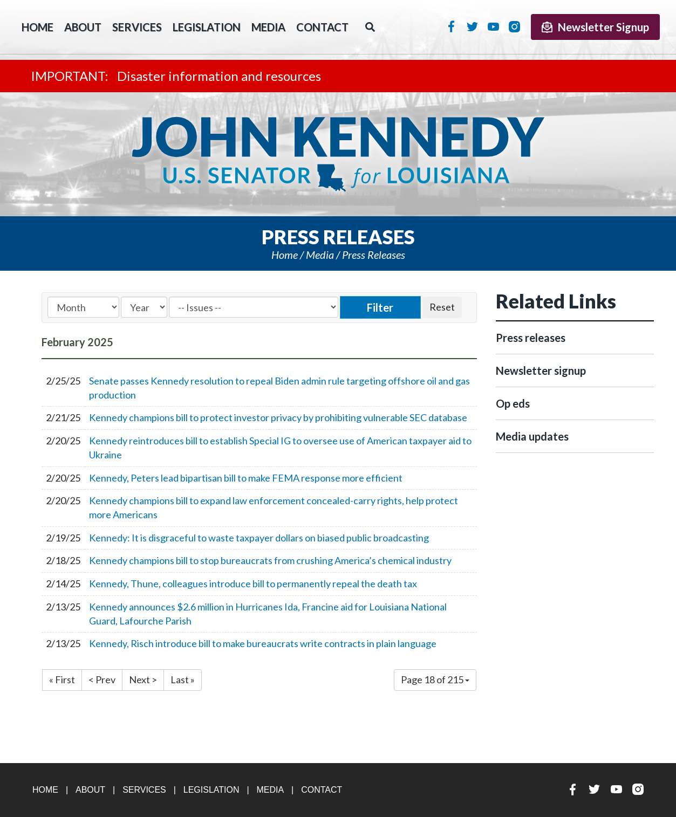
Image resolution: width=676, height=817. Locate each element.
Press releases (373, 254)
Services (137, 26)
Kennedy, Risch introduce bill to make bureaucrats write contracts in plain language (262, 643)
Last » (182, 679)
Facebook (451, 26)
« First (62, 679)
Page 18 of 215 (435, 679)
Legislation (207, 26)
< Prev (101, 679)
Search (370, 27)
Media (268, 26)
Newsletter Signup (595, 26)
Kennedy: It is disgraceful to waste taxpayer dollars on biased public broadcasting (259, 538)
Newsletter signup (541, 370)
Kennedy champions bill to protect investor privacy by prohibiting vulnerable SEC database (278, 417)
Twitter (472, 26)
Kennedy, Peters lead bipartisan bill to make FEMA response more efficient (245, 478)
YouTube (493, 26)
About (82, 26)
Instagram (514, 26)
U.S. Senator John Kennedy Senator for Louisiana (338, 154)
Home (284, 254)
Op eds (513, 403)
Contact (322, 26)
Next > (143, 679)
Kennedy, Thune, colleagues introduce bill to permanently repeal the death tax (253, 583)
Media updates (532, 436)
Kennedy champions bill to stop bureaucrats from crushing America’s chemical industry (270, 560)
